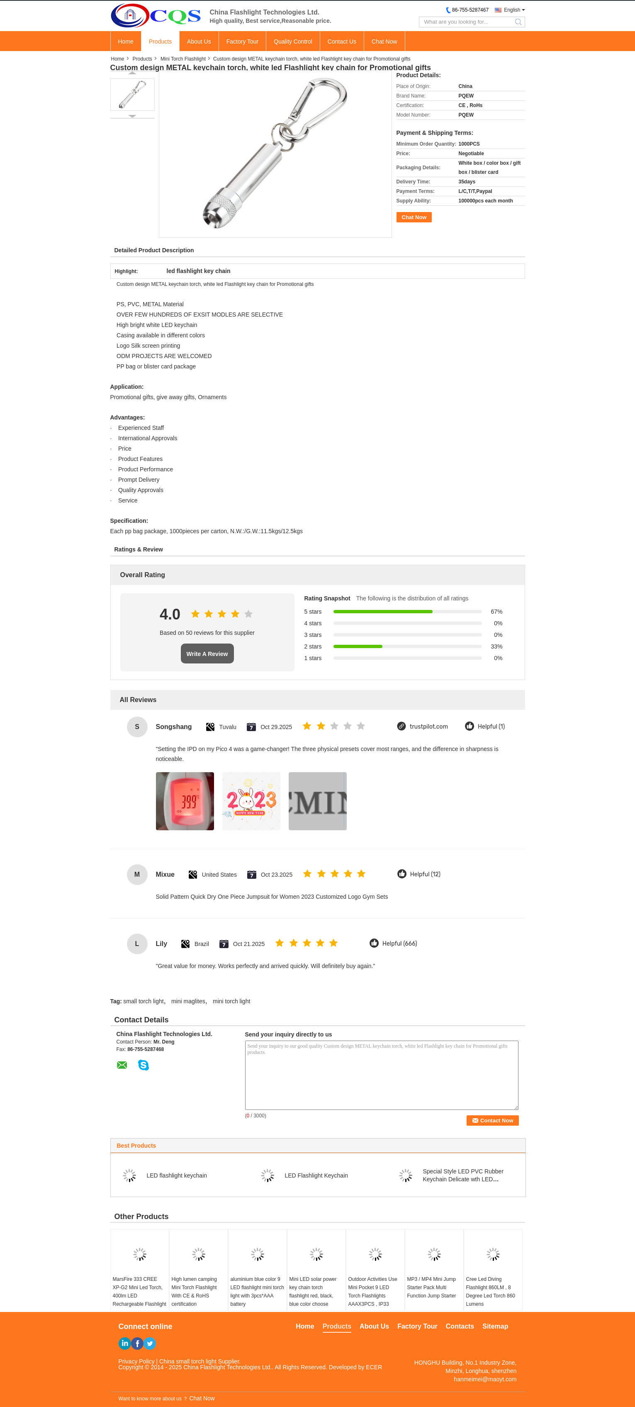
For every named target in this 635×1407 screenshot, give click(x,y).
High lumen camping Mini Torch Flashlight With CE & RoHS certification (194, 1291)
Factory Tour (242, 41)
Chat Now (384, 41)
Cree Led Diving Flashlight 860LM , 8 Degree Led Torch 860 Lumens (491, 1291)
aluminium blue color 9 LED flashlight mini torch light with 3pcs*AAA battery (257, 1291)
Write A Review (207, 654)
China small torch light (188, 1361)
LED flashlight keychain (177, 1175)
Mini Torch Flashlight (183, 59)
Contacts (460, 1326)
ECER (374, 1367)
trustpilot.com (429, 726)
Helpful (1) (491, 726)
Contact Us (342, 41)
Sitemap (495, 1326)
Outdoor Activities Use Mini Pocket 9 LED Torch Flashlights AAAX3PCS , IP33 (372, 1291)
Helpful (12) (425, 874)
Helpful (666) (399, 943)
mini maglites (188, 1001)
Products (160, 41)
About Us (199, 41)
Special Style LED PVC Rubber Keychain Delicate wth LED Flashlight (463, 1179)
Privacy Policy (137, 1361)
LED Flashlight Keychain (316, 1175)
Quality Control (293, 41)
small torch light (143, 1001)
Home (126, 41)
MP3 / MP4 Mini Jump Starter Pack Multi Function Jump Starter (431, 1287)
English (512, 10)
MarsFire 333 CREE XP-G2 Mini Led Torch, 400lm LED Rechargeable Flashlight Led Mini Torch (139, 1295)
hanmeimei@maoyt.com (485, 1379)
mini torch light (231, 1001)
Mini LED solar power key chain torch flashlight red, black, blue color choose (313, 1291)
